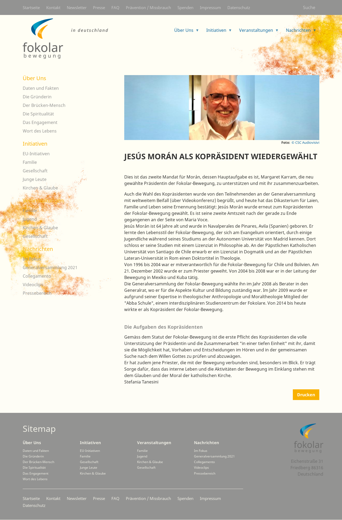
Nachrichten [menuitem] (299, 32)
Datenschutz (238, 7)
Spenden (185, 7)
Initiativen (35, 143)
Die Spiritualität (38, 114)
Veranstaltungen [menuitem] (257, 32)
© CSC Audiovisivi (305, 142)
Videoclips (33, 285)
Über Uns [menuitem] (184, 32)
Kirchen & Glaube (40, 188)
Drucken (306, 395)
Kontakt (53, 7)
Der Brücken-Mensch (44, 105)
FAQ (115, 7)
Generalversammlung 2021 (50, 267)
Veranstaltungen (43, 200)
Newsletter (77, 7)
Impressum (210, 7)
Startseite (31, 7)
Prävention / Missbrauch (148, 7)
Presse (99, 7)
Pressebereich (37, 293)
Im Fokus (32, 259)
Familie (30, 162)
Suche (309, 7)
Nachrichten (38, 249)
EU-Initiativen (36, 154)
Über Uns (34, 78)
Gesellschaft (35, 171)
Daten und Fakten (41, 88)
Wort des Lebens (40, 131)
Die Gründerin (37, 97)
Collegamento (37, 276)
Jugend (30, 219)
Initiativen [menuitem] (217, 32)
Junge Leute (34, 179)
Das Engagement (40, 122)
